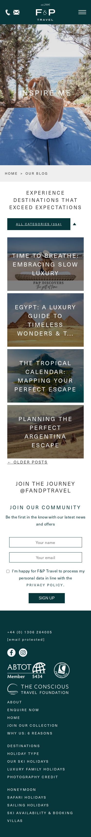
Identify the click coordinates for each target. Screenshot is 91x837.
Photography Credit (32, 776)
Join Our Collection (32, 725)
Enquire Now (23, 709)
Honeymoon (21, 789)
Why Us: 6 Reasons (30, 733)
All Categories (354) (39, 224)
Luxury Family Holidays (36, 769)
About (14, 702)
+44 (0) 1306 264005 (8, 12)
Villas (15, 820)
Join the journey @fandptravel (45, 487)
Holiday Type (23, 753)
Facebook (11, 652)
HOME (11, 173)
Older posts (27, 462)
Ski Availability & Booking (40, 812)
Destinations (23, 745)
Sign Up (47, 598)
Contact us (16, 12)
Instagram (23, 652)
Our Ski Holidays (28, 761)
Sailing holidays (28, 805)
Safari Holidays (27, 797)
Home (13, 717)
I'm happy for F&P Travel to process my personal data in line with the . (45, 578)
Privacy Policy (44, 585)
